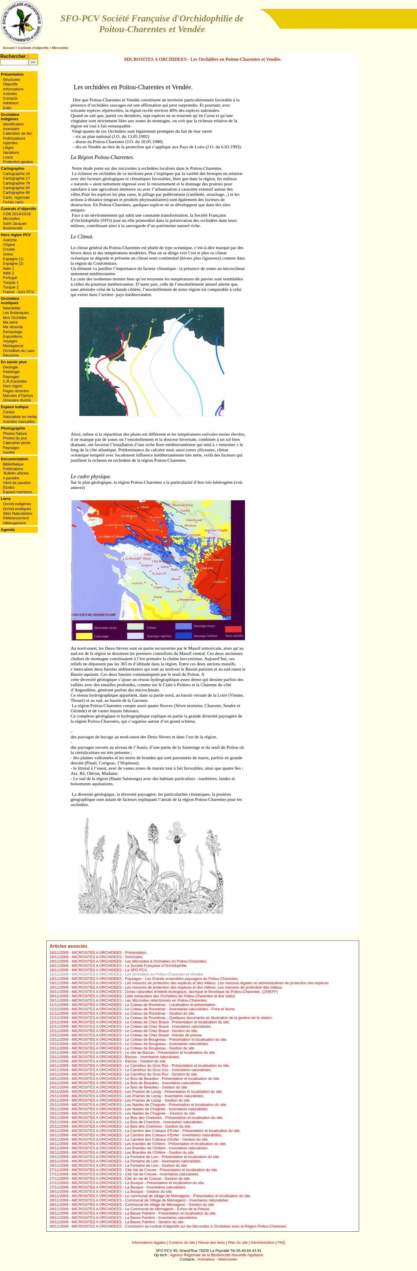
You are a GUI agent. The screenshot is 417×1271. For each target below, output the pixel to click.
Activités (10, 94)
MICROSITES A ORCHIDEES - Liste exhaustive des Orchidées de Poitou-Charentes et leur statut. (154, 996)
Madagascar (13, 346)
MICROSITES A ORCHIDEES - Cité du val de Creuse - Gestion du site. (131, 1178)
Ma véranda (13, 327)
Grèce (8, 254)
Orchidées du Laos (18, 350)
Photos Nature (15, 433)
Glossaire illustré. (17, 400)
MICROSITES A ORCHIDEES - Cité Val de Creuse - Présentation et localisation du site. (145, 1170)
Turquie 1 (11, 282)
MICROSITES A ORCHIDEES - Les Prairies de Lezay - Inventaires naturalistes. (138, 1096)
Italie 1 (8, 268)
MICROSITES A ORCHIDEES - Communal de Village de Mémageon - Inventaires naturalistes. (150, 1200)
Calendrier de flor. (18, 133)
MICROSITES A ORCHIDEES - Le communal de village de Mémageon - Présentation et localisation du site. (161, 1196)
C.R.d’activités (15, 381)
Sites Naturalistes (17, 513)
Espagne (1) (13, 259)
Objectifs (10, 84)
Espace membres (17, 492)
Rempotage (12, 332)
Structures (11, 79)
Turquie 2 (11, 287)
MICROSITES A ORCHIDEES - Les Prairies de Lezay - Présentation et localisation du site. (147, 1091)
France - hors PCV (18, 292)
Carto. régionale (16, 197)
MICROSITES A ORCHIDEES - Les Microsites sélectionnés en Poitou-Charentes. (140, 1000)
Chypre (9, 244)
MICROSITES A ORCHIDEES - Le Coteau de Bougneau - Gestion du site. (133, 1048)
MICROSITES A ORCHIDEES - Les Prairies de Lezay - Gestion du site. (131, 1100)
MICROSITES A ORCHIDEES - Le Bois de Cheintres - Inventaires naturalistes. (137, 1122)
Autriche (10, 240)
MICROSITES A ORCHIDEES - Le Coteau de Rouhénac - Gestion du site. (133, 1013)
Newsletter (12, 308)
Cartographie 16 (16, 173)
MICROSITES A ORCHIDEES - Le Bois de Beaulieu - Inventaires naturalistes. (137, 1083)
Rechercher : (14, 56)
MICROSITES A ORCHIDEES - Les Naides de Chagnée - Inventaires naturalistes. (140, 1109)
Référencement (16, 518)
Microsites (60, 48)
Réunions (11, 355)
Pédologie (11, 372)
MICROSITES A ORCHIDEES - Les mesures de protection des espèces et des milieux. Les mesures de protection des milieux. (177, 987)
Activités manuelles (19, 421)
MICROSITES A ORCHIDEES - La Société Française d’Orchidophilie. (130, 965)
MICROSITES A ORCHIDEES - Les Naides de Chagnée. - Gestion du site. (134, 1113)
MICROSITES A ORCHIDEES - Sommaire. (107, 957)
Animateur (206, 1259)
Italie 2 (8, 273)
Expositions (12, 336)
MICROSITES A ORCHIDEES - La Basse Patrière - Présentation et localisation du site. (144, 1213)
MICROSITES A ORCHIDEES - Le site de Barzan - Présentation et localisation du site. (144, 1052)
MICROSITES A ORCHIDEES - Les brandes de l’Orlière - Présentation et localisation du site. (149, 1144)
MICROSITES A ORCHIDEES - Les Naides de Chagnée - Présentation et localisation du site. (149, 1104)
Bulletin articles (16, 473)
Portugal (10, 277)
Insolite (9, 452)
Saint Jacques (15, 223)
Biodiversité (12, 228)
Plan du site (238, 1242)
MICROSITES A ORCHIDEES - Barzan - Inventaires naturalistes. (126, 1057)
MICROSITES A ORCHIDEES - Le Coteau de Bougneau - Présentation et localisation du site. (150, 1039)
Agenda (8, 529)
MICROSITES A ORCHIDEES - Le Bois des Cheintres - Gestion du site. (131, 1126)
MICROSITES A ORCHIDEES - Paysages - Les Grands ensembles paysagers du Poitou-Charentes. (155, 978)
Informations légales (149, 1242)
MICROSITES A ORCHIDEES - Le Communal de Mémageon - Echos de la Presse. (141, 1209)
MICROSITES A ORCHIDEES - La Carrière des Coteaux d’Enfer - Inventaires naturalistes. (147, 1135)
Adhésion (11, 103)
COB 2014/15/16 (17, 214)
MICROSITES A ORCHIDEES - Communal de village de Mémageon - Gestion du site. (143, 1204)
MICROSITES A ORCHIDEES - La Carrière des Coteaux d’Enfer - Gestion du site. (140, 1139)
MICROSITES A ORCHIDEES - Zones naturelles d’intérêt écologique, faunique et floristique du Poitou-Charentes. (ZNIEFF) (175, 991)
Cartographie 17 (16, 178)
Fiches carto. (13, 202)
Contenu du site (182, 1242)
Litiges (8, 147)
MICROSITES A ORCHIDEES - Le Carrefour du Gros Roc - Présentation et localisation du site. (151, 1065)
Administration (262, 1242)
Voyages (10, 341)
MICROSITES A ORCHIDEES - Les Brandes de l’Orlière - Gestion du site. (133, 1152)
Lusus (8, 157)
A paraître (11, 478)
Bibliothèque (13, 464)
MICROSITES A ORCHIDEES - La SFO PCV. (110, 970)
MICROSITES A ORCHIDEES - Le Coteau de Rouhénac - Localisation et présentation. (144, 1004)
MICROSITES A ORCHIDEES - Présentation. (109, 952)
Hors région (12, 386)
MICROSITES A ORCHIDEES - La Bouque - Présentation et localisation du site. (138, 1183)
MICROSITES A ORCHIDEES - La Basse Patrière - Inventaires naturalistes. (135, 1217)
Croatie (9, 249)
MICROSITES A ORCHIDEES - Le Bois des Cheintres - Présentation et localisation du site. (148, 1117)
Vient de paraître (17, 483)
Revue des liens (211, 1242)
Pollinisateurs (14, 138)
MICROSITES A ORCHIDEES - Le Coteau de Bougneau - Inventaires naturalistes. (140, 1044)
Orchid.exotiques (17, 509)
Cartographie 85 (16, 188)
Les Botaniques (16, 313)
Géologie (10, 367)
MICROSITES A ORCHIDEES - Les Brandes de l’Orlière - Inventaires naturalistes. (140, 1148)
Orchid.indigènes (17, 504)
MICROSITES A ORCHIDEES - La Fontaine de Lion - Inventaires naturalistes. (137, 1161)
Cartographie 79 (16, 183)
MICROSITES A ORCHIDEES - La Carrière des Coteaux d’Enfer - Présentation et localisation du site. (156, 1130)
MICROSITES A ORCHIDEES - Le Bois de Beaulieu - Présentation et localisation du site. (146, 1078)
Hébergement (14, 523)
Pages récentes (16, 391)
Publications (13, 469)
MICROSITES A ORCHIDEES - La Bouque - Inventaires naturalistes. (129, 1187)
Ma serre (10, 322)
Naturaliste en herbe (20, 416)
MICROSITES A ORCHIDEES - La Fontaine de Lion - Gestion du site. (130, 1165)
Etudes (8, 487)
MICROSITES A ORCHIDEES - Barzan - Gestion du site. (119, 1061)
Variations (11, 152)
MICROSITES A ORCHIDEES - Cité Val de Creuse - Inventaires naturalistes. (136, 1174)
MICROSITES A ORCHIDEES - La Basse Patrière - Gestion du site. (128, 1222)
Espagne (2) (13, 263)
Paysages (11, 377)
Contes (9, 412)
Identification (13, 124)
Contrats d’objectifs (33, 48)
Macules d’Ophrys (18, 395)
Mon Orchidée (15, 317)
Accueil (8, 48)
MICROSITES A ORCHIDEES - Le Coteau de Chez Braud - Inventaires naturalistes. (142, 1026)
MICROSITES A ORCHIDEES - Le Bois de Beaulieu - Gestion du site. (130, 1087)
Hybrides (10, 143)
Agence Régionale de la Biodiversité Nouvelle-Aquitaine (216, 1255)
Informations (13, 89)
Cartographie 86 (16, 192)
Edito (7, 108)
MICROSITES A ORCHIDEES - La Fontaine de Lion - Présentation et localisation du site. (146, 1157)
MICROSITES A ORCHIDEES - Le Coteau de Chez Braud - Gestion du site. (135, 1031)
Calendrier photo (17, 443)
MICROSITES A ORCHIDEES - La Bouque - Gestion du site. (122, 1191)
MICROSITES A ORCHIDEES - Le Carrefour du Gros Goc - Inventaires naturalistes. (142, 1070)
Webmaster (227, 1259)
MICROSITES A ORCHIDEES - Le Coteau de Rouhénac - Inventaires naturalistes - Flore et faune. (154, 1009)
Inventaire (11, 129)
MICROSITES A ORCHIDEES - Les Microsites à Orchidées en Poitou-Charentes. (139, 961)
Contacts (10, 98)
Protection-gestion (18, 162)
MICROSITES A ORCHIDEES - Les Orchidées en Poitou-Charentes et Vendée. (138, 974)
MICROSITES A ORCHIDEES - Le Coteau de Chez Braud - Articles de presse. (137, 1035)
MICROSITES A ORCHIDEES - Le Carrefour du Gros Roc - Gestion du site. (135, 1074)
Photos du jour (15, 438)
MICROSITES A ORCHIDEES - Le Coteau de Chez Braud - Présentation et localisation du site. (151, 1022)
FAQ (281, 1242)
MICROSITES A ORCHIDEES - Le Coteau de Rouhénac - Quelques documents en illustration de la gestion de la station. (172, 1018)
